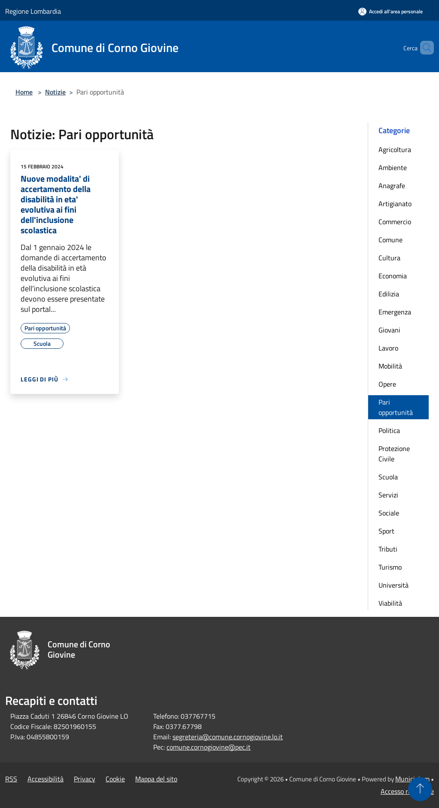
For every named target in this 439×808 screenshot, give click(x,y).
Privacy (84, 779)
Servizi (388, 495)
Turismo (390, 567)
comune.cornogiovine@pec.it (209, 747)
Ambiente (392, 167)
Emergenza (394, 312)
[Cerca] (423, 47)
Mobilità (390, 366)
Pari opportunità (395, 407)
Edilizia (388, 294)
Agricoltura (394, 149)
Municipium (412, 779)
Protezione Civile (394, 453)
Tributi (387, 549)
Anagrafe (391, 185)
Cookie (115, 779)
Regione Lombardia (33, 11)
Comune (390, 240)
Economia (392, 276)
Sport (386, 531)
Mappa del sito (156, 779)
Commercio (394, 221)
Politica (389, 430)
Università (393, 585)
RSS (11, 779)
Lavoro (388, 348)
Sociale (388, 513)
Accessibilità (45, 779)
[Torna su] (420, 789)
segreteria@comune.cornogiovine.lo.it (228, 737)
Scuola (388, 477)
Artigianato (395, 203)
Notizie (55, 92)
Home (24, 92)
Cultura (389, 258)
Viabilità (390, 603)
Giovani (389, 330)
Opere (387, 384)
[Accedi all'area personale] (390, 11)
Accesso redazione (407, 791)
